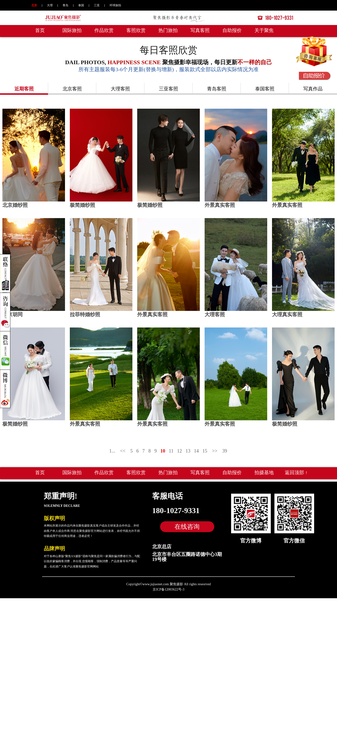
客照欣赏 (136, 30)
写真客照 (200, 30)
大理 (50, 5)
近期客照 (24, 88)
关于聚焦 (264, 30)
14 (196, 448)
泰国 (81, 5)
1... (112, 448)
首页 (40, 30)
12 (179, 448)
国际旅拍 (72, 30)
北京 (34, 5)
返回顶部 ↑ (296, 469)
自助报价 (232, 30)
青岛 (65, 5)
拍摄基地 (264, 469)
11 (171, 448)
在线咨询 (187, 523)
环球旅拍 (115, 5)
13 (188, 448)
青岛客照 (216, 88)
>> (215, 448)
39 (224, 448)
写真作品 (313, 88)
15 (204, 448)
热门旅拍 (168, 30)
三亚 (97, 5)
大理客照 (120, 88)
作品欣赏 (104, 30)
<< (123, 448)
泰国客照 (264, 88)
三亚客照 (168, 88)
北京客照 (72, 88)
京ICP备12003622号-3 (168, 586)
